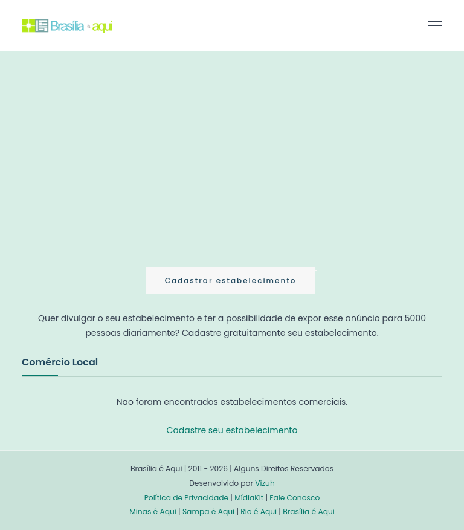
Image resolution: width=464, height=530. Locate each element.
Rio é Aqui (258, 511)
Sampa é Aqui (208, 511)
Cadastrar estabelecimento (231, 280)
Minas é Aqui (152, 511)
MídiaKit (248, 497)
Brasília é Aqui (309, 511)
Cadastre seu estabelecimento (232, 430)
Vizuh (265, 483)
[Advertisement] (112, 171)
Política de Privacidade (186, 497)
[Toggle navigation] (435, 25)
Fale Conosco (294, 497)
